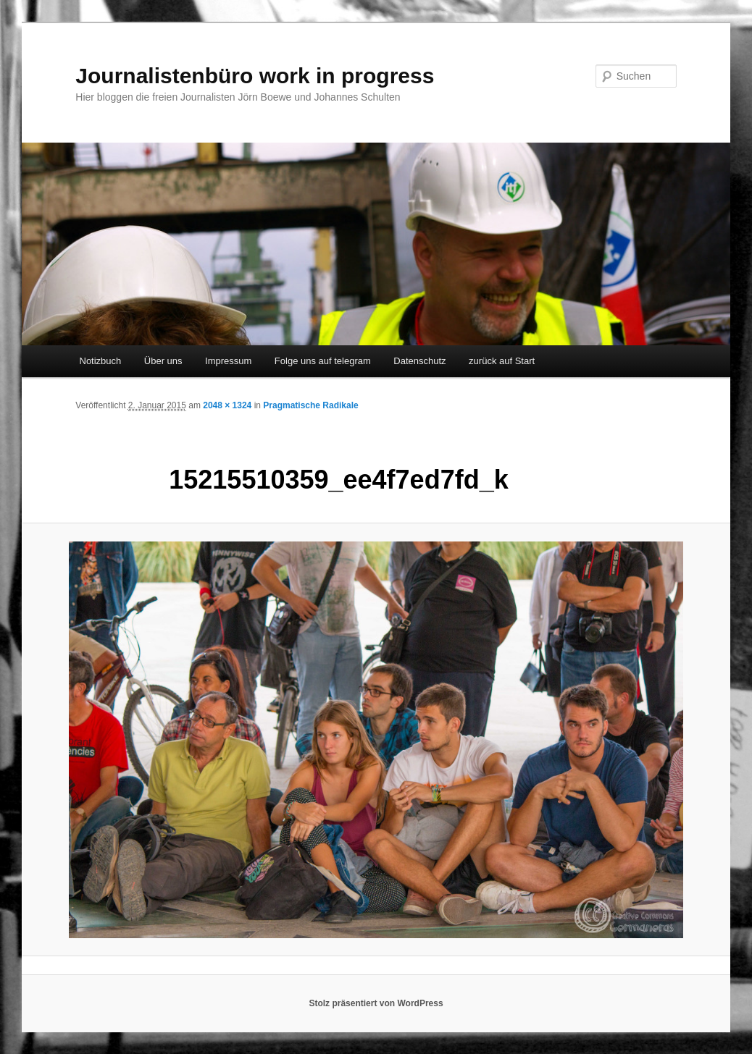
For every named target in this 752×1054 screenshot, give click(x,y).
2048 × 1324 (227, 405)
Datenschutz (419, 360)
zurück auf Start (502, 360)
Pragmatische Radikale (310, 405)
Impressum (228, 360)
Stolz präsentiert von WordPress (376, 1003)
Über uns (163, 360)
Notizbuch (101, 360)
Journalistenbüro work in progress (254, 76)
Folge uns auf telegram (323, 360)
